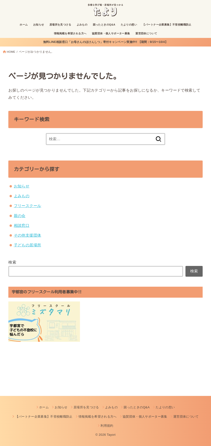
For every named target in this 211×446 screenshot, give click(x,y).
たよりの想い (129, 24)
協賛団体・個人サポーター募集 (111, 33)
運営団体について (146, 33)
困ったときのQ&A (104, 24)
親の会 (20, 215)
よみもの (82, 24)
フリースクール (27, 205)
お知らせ (38, 24)
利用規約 (106, 425)
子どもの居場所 (27, 245)
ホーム (24, 24)
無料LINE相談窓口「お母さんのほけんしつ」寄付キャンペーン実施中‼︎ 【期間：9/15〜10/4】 (105, 42)
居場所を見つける (60, 24)
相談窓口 (22, 225)
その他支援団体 (27, 235)
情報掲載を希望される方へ (70, 33)
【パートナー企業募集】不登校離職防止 (166, 24)
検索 (12, 262)
